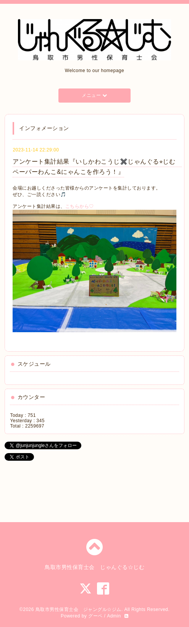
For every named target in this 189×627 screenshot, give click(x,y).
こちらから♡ (79, 206)
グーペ (95, 616)
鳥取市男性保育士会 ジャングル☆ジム (78, 609)
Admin (114, 616)
